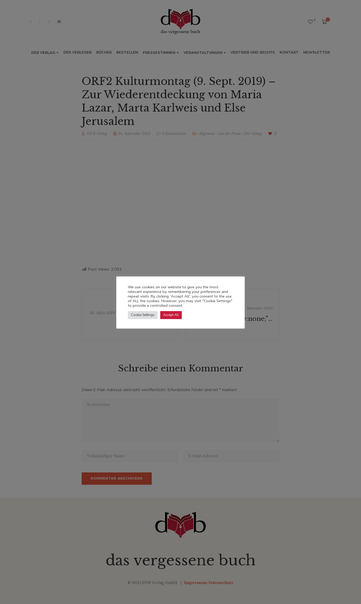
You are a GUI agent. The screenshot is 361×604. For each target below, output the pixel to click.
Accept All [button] (171, 315)
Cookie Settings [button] (143, 315)
